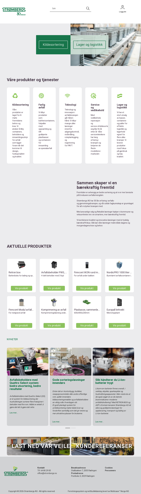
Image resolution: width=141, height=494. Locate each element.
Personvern (110, 470)
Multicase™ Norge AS (120, 491)
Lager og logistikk (89, 45)
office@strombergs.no (47, 473)
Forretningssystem (76, 491)
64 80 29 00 (46, 470)
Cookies (109, 468)
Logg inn (122, 8)
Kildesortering (53, 45)
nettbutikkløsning (94, 491)
